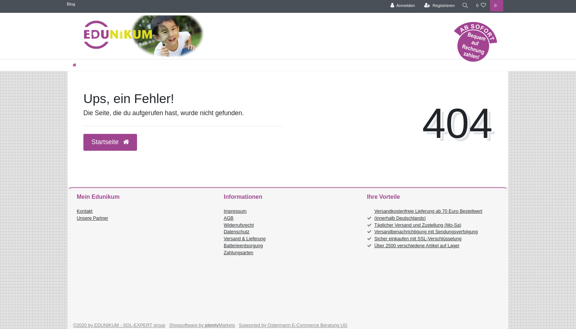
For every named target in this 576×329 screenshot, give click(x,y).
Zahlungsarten (238, 252)
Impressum (235, 211)
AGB (229, 218)
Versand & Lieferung (245, 238)
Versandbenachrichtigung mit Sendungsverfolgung (426, 231)
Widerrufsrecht (239, 225)
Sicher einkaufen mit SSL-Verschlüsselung (417, 238)
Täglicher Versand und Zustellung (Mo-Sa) (417, 225)
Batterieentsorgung (243, 245)
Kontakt (85, 211)
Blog (71, 4)
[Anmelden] (401, 5)
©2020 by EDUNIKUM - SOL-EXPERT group (119, 325)
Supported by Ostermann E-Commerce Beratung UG (293, 325)
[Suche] (464, 5)
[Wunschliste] (481, 5)
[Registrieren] (438, 5)
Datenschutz (236, 231)
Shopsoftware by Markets (202, 325)
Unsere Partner (92, 218)
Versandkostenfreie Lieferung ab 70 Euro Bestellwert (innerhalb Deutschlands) (428, 215)
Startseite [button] (110, 142)
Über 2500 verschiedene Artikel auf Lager (417, 245)
